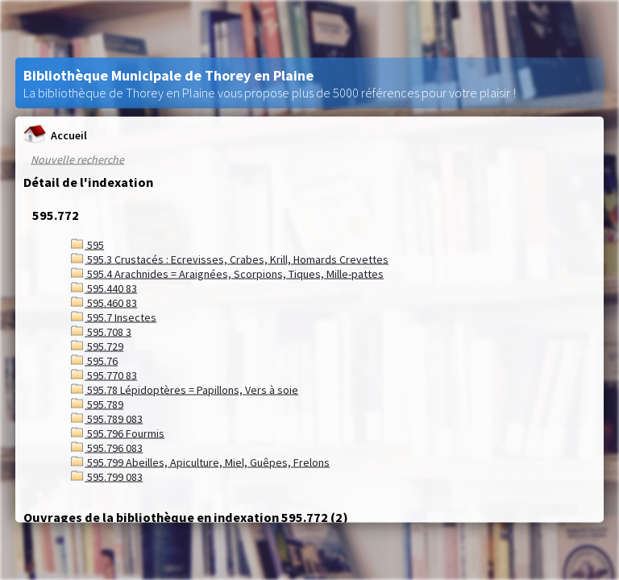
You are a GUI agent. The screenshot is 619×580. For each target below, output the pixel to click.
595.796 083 (107, 448)
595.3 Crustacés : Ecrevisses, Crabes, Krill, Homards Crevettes (229, 259)
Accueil (55, 135)
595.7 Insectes (113, 317)
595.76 (94, 361)
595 (87, 245)
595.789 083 (107, 419)
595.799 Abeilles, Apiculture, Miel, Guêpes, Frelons (200, 462)
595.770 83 (104, 375)
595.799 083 (107, 477)
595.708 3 (101, 332)
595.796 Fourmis (117, 433)
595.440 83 (104, 288)
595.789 (97, 404)
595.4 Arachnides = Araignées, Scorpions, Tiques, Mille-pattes (227, 274)
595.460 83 (104, 303)
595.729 (97, 346)
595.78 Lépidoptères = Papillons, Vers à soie (184, 390)
